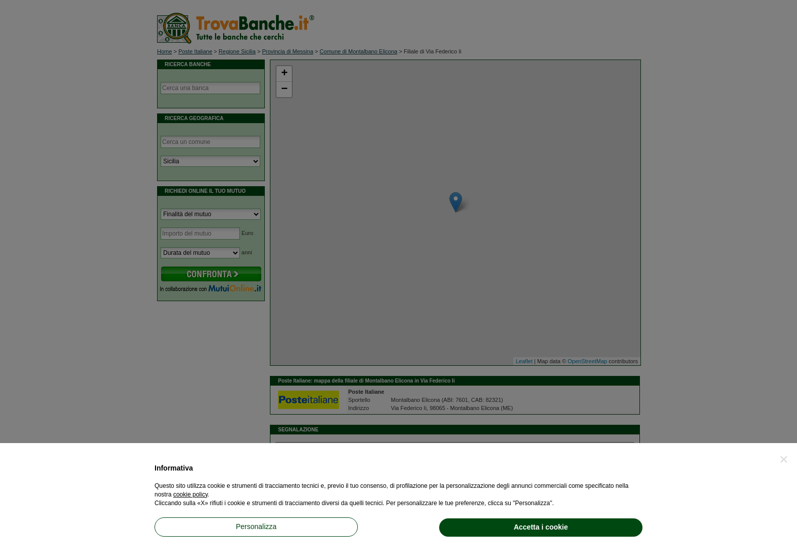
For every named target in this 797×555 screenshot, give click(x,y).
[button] (784, 459)
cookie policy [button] (190, 494)
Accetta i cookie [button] (541, 527)
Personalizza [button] (256, 526)
